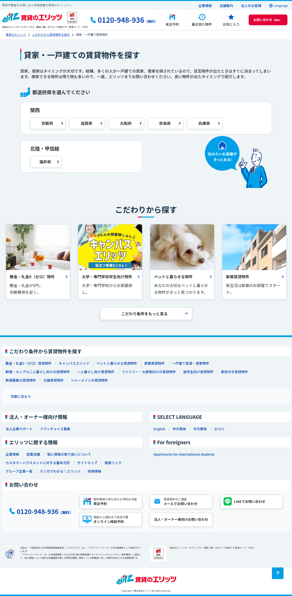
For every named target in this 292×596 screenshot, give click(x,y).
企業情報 (205, 5)
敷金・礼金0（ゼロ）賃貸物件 (29, 363)
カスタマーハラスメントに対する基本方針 (38, 462)
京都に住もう (21, 396)
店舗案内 (226, 5)
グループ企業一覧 (19, 471)
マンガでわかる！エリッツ (60, 471)
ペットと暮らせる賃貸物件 (117, 363)
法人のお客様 (251, 5)
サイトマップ (87, 462)
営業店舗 (33, 454)
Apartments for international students (184, 454)
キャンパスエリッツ (74, 363)
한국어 (219, 428)
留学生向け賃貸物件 (198, 371)
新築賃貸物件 (154, 363)
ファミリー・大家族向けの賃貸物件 (149, 371)
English (159, 428)
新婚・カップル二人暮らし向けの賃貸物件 (38, 371)
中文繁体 (200, 428)
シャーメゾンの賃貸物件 (89, 380)
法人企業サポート (19, 428)
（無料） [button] (267, 19)
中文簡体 (179, 428)
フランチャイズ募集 (55, 428)
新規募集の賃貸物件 (21, 380)
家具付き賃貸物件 (234, 371)
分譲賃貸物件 (53, 380)
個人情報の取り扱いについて (69, 454)
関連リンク (113, 462)
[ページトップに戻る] (278, 573)
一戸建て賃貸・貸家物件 (190, 363)
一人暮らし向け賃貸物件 (95, 371)
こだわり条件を (144, 314)
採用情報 (94, 471)
